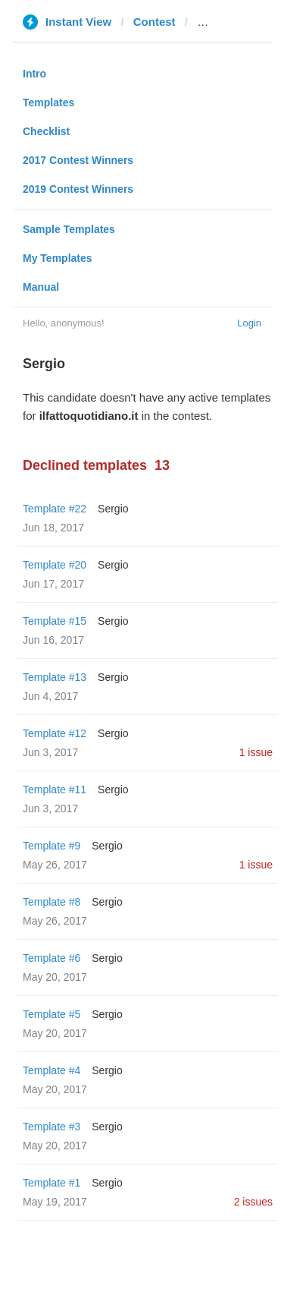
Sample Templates (69, 229)
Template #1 (51, 1183)
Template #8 (51, 902)
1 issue (256, 752)
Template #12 (54, 733)
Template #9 (51, 846)
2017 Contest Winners (78, 160)
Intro (34, 74)
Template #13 (54, 677)
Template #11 (54, 789)
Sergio (113, 509)
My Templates (57, 258)
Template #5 (51, 1014)
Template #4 (51, 1070)
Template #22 (54, 509)
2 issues (253, 1202)
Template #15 (54, 621)
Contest (154, 21)
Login (249, 323)
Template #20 (54, 565)
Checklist (46, 131)
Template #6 (51, 958)
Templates (48, 102)
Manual (41, 287)
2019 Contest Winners (78, 189)
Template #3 (51, 1126)
